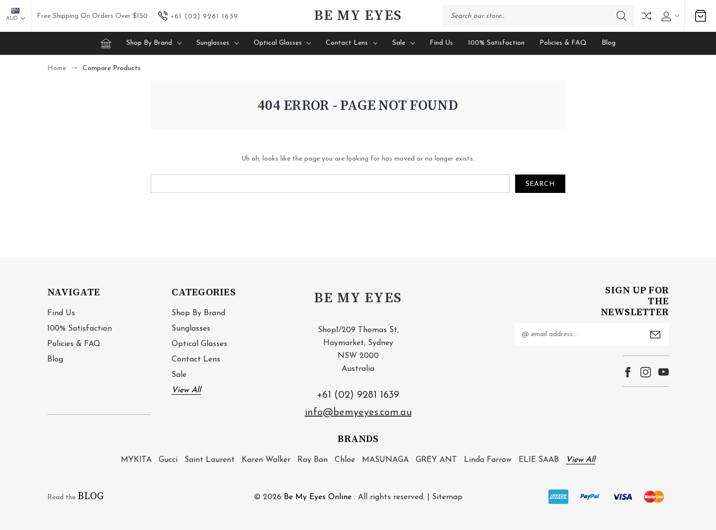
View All (186, 390)
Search (621, 16)
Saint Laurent (209, 460)
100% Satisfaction (496, 43)
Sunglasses (217, 43)
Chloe (345, 460)
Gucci (168, 460)
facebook (628, 372)
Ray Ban (312, 460)
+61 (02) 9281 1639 (358, 395)
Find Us (441, 43)
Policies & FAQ (563, 43)
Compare (646, 16)
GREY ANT (436, 460)
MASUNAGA (385, 460)
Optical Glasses (282, 43)
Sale (403, 43)
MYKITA (136, 460)
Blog (609, 43)
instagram (645, 372)
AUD (15, 14)
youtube (663, 372)
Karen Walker (266, 460)
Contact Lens (351, 43)
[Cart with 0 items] (700, 16)
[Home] (106, 43)
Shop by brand (153, 43)
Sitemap (447, 497)
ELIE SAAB (539, 460)
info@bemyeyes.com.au (358, 413)
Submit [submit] (655, 335)
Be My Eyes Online (318, 497)
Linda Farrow (488, 460)
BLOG (91, 496)
